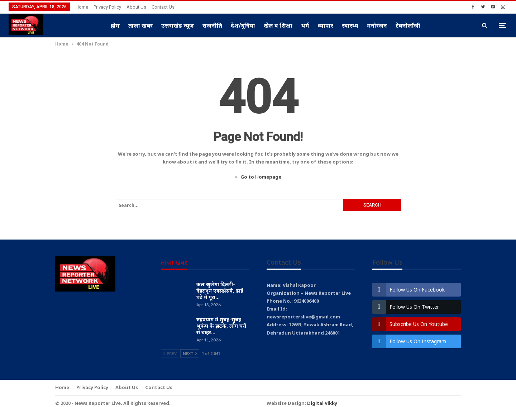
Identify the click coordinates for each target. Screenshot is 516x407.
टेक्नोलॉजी (408, 25)
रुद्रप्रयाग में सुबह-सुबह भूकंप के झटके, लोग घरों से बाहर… (221, 326)
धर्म (305, 25)
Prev (170, 353)
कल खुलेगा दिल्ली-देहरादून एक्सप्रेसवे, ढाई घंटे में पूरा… (219, 290)
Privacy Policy (107, 7)
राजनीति (212, 25)
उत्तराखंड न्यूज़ (177, 25)
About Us (136, 7)
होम (115, 25)
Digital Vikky (322, 403)
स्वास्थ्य (350, 25)
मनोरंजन (377, 25)
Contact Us (163, 7)
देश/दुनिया (243, 25)
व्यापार (325, 25)
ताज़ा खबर (140, 25)
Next (190, 353)
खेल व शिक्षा (278, 25)
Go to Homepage (258, 177)
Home (82, 7)
